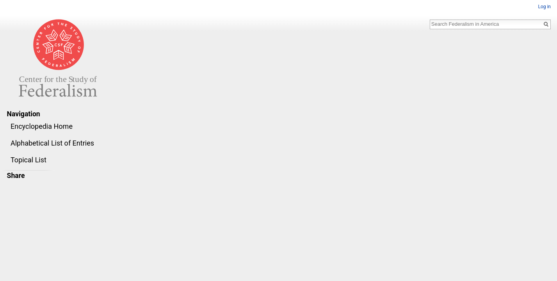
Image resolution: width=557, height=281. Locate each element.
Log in (544, 6)
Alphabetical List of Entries (52, 143)
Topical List (28, 160)
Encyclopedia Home (42, 126)
